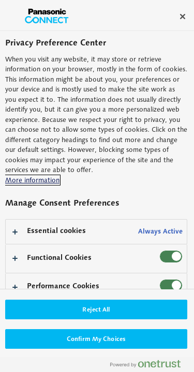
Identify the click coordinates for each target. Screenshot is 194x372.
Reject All (96, 309)
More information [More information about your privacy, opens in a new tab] (32, 180)
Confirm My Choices (96, 339)
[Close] (182, 16)
